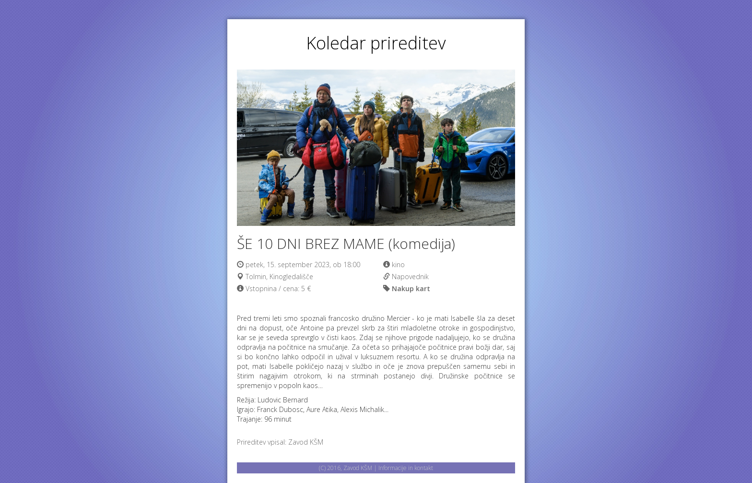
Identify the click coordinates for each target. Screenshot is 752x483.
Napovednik (410, 276)
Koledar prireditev (376, 43)
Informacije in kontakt (405, 468)
